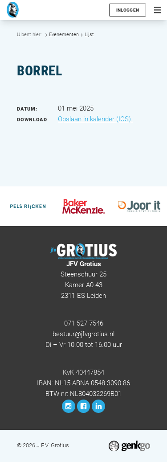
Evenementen (64, 34)
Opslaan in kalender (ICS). (95, 119)
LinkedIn (98, 406)
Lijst (89, 34)
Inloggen (127, 10)
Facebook (83, 406)
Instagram (68, 406)
